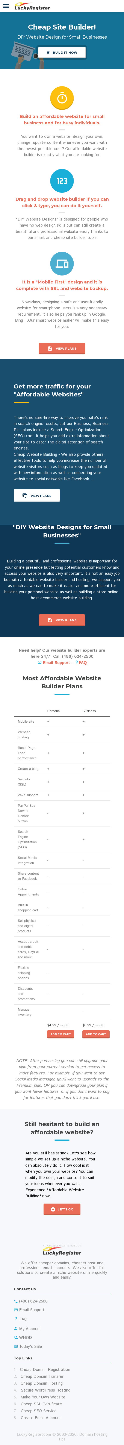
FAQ (83, 663)
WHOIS (26, 1338)
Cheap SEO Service (39, 1411)
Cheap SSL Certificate (41, 1404)
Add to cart (61, 1034)
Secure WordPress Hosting (45, 1390)
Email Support (53, 663)
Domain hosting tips (83, 1437)
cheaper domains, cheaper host (67, 1263)
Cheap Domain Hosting (42, 1383)
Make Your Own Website (43, 1397)
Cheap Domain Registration (45, 1370)
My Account (30, 1329)
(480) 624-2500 (33, 1301)
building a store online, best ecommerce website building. (75, 595)
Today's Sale (30, 1347)
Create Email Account (41, 1418)
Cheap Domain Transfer (42, 1376)
